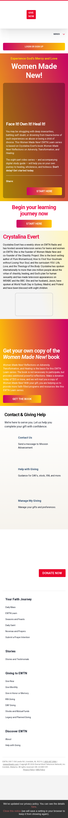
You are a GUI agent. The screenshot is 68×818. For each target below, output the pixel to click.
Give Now (9, 681)
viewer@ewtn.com (10, 764)
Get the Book (22, 399)
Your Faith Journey (18, 599)
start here (44, 191)
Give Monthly (11, 687)
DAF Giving (10, 705)
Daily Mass (10, 607)
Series (59, 34)
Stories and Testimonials (17, 659)
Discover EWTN (16, 731)
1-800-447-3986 (49, 762)
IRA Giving (10, 699)
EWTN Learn (11, 613)
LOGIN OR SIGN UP (34, 46)
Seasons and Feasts (15, 619)
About (8, 739)
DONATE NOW (52, 573)
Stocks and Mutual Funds (17, 711)
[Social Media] (7, 573)
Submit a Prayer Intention (17, 637)
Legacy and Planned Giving (18, 717)
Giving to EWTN (16, 673)
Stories (10, 651)
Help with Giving (12, 745)
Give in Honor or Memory (17, 693)
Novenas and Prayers (15, 631)
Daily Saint (10, 625)
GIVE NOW (31, 14)
